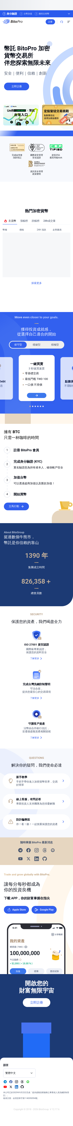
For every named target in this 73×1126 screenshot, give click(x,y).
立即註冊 (36, 1002)
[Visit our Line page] (53, 850)
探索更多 (36, 283)
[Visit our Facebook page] (28, 850)
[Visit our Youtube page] (20, 858)
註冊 (57, 21)
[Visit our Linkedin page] (36, 858)
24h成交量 (49, 221)
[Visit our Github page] (44, 858)
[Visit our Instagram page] (36, 850)
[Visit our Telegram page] (20, 850)
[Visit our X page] (28, 858)
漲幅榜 (24, 221)
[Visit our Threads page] (44, 850)
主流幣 (10, 221)
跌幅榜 (35, 221)
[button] (36, 801)
